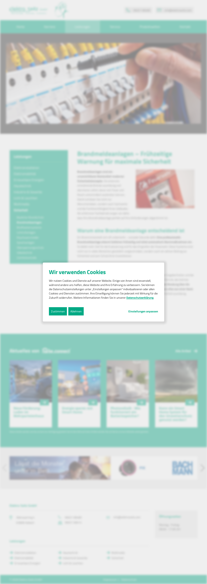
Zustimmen (58, 311)
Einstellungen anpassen (143, 311)
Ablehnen (76, 311)
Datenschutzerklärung (139, 297)
